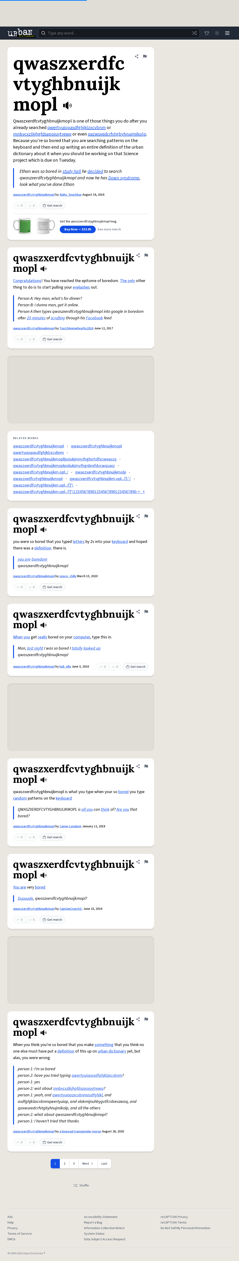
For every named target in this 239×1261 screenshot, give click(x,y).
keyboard (120, 542)
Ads (10, 1217)
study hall (72, 171)
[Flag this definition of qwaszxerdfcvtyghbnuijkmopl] (144, 56)
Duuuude (25, 898)
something (104, 1045)
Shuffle (81, 1185)
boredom (39, 559)
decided (95, 171)
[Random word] (194, 33)
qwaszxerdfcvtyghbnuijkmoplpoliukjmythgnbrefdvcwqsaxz (64, 466)
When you (21, 637)
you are (24, 559)
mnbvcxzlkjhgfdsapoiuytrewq (42, 134)
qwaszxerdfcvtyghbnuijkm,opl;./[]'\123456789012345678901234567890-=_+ (79, 492)
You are (19, 887)
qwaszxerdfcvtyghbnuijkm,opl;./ (40, 472)
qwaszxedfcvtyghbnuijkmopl (38, 479)
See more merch (109, 229)
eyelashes (81, 287)
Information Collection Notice (104, 1228)
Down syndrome (123, 178)
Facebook (94, 318)
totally (77, 648)
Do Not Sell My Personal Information (185, 1228)
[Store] (207, 33)
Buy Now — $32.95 (77, 229)
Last (104, 1163)
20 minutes (36, 318)
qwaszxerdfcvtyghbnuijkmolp (100, 472)
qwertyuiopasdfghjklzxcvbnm (76, 127)
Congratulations (27, 281)
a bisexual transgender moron (80, 1131)
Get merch (52, 205)
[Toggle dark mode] (217, 33)
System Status (94, 1233)
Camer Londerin (70, 826)
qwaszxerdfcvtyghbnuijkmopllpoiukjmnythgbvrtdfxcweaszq (64, 459)
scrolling (58, 318)
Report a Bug (93, 1222)
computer (81, 637)
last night (35, 648)
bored (123, 792)
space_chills (68, 576)
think (105, 809)
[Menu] (227, 33)
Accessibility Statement (100, 1217)
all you (87, 809)
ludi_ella (65, 666)
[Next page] (88, 1163)
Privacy (12, 1228)
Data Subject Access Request (104, 1239)
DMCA (11, 1239)
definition (42, 548)
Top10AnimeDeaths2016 (76, 328)
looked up (92, 648)
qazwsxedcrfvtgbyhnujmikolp (117, 134)
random (20, 798)
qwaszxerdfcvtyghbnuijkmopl (34, 194)
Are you (122, 809)
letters (78, 542)
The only (127, 281)
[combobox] (119, 33)
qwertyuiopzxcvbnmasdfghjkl (77, 1095)
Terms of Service (19, 1233)
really (42, 637)
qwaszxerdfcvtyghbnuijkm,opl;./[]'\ (43, 485)
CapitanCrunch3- (71, 909)
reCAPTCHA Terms (174, 1222)
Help (10, 1222)
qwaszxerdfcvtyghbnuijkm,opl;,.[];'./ (100, 479)
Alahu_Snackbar (71, 194)
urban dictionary (112, 1051)
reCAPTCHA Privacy (174, 1217)
